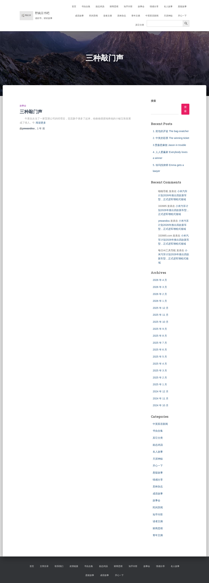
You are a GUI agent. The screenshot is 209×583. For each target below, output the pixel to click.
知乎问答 (128, 6)
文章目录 (44, 566)
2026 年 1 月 (160, 300)
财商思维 (114, 6)
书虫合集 (86, 6)
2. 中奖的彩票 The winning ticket (171, 138)
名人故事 (168, 6)
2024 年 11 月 (160, 398)
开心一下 (182, 15)
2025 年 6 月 (160, 349)
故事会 (141, 6)
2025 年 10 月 (160, 321)
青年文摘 (135, 15)
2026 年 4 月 (160, 280)
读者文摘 (107, 15)
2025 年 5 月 (160, 356)
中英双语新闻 (151, 15)
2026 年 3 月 (160, 287)
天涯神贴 (168, 15)
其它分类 (139, 25)
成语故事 (79, 15)
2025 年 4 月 (160, 363)
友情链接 (73, 566)
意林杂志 (121, 15)
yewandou (164, 220)
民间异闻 (93, 15)
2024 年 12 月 (160, 391)
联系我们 (59, 566)
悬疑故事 (182, 6)
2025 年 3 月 (160, 370)
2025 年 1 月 (160, 384)
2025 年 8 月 (160, 335)
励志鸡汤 (100, 6)
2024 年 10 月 (160, 405)
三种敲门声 (31, 112)
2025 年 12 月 (160, 307)
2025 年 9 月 (160, 328)
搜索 (153, 100)
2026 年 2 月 (160, 294)
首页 (74, 6)
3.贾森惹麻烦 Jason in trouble (169, 145)
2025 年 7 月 (160, 342)
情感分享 (154, 6)
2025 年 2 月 (160, 377)
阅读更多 (41, 122)
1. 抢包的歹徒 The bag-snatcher (171, 131)
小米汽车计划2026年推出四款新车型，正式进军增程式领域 (172, 195)
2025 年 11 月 (160, 314)
